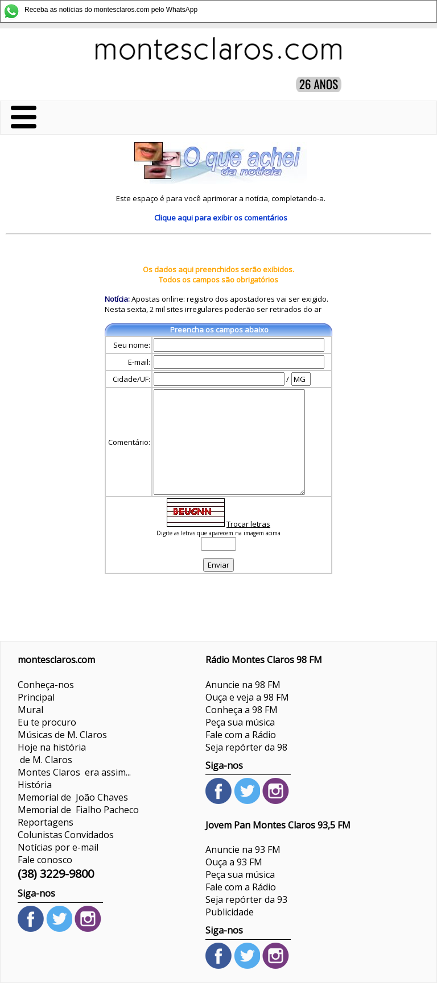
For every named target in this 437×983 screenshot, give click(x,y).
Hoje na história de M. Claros (52, 753)
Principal (36, 697)
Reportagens (45, 822)
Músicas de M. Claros (62, 734)
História (35, 784)
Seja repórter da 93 (246, 899)
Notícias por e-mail (58, 847)
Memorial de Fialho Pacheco (78, 809)
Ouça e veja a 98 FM (247, 697)
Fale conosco (45, 859)
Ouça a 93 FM (233, 862)
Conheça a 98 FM (241, 709)
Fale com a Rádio (240, 734)
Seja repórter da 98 (246, 747)
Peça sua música (240, 722)
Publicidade (229, 912)
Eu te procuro (47, 722)
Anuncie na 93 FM (243, 849)
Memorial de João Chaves (73, 797)
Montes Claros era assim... (74, 772)
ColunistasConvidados (66, 834)
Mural (30, 709)
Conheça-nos (46, 684)
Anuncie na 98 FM (243, 684)
